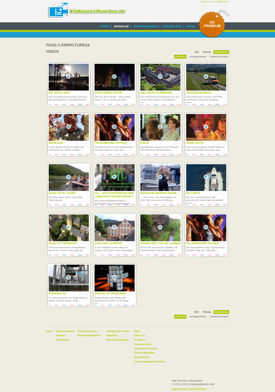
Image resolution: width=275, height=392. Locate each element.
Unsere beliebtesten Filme (149, 361)
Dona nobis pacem (108, 92)
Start (104, 26)
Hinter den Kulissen (146, 348)
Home (49, 331)
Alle (196, 52)
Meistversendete (219, 56)
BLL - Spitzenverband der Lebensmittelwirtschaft (114, 195)
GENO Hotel (195, 142)
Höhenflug (57, 293)
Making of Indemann (110, 293)
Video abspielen (68, 76)
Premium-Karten (87, 331)
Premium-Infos (143, 344)
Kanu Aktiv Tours (62, 193)
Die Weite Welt (60, 92)
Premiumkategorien (88, 335)
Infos (190, 26)
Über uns (139, 335)
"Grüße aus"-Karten (117, 331)
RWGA (144, 142)
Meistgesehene (197, 56)
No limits (193, 193)
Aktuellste (180, 56)
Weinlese (56, 142)
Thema (207, 52)
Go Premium (213, 24)
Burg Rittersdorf (63, 243)
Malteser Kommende (156, 92)
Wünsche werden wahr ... (160, 193)
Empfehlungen (146, 26)
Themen (61, 335)
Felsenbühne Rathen (111, 142)
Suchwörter (221, 52)
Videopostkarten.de (87, 10)
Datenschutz (208, 2)
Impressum (223, 2)
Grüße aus (172, 26)
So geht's (139, 339)
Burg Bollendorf (108, 243)
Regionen (111, 335)
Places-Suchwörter (117, 339)
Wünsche (121, 26)
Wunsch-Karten (65, 331)
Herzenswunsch (199, 92)
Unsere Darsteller (144, 352)
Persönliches (142, 357)
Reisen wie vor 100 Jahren (160, 243)
